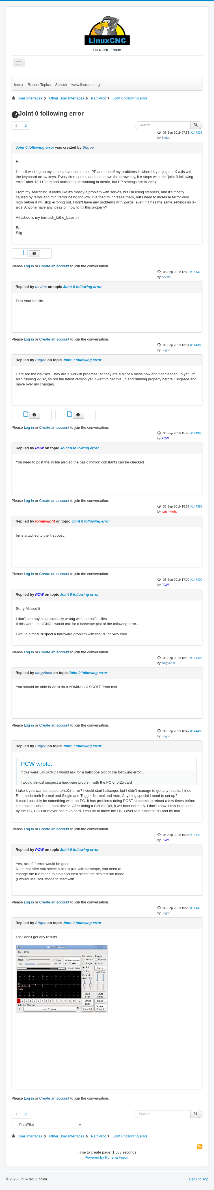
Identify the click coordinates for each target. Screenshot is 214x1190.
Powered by (94, 1157)
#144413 (196, 908)
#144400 (196, 579)
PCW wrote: (36, 763)
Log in (29, 266)
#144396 (196, 506)
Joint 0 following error (35, 147)
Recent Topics (39, 85)
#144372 (196, 272)
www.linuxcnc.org (85, 85)
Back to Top (198, 1179)
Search (61, 85)
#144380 (196, 345)
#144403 (196, 658)
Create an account (54, 266)
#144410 (196, 834)
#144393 (196, 433)
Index (18, 85)
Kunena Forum (117, 1157)
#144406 (196, 731)
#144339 (196, 132)
